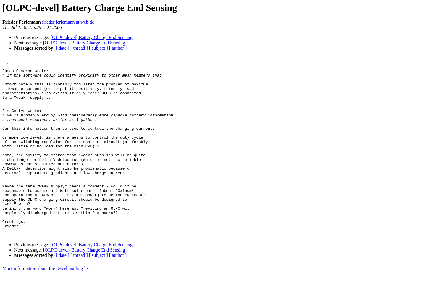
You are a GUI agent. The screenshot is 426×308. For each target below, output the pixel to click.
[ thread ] (79, 48)
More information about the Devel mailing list (46, 302)
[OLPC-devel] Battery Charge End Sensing (92, 37)
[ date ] (62, 48)
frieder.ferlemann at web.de (68, 22)
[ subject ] (98, 48)
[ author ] (118, 48)
